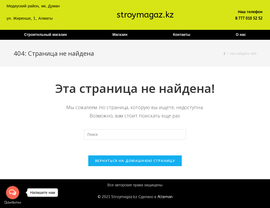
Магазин (119, 34)
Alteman (165, 197)
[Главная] (224, 53)
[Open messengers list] (12, 192)
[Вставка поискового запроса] (135, 134)
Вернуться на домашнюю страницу (135, 160)
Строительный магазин (45, 34)
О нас (241, 34)
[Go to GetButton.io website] (12, 202)
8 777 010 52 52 (248, 18)
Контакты (181, 34)
